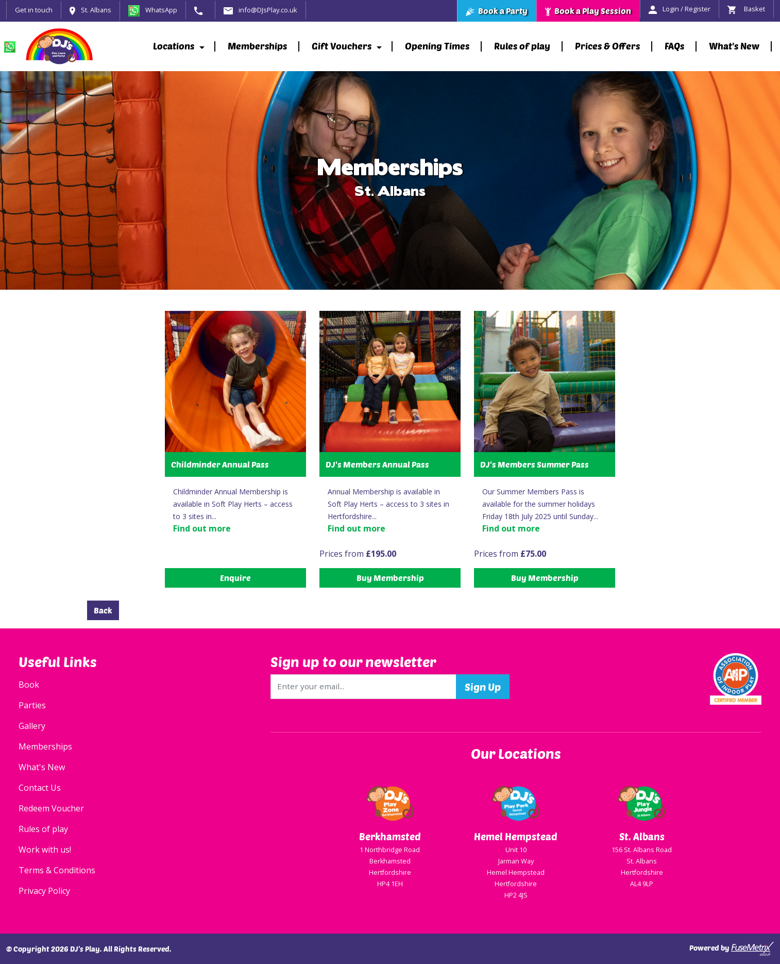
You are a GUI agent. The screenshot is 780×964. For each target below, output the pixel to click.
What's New (734, 46)
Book (29, 684)
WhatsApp (152, 9)
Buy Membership (390, 578)
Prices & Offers (607, 46)
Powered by (731, 949)
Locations (173, 46)
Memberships (257, 46)
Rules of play (522, 46)
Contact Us (40, 787)
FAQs (674, 46)
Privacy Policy (44, 890)
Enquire (235, 578)
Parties (32, 705)
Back (103, 610)
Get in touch (34, 9)
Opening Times (437, 46)
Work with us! (45, 849)
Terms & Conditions (57, 870)
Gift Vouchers (341, 46)
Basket (746, 9)
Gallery (32, 726)
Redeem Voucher (51, 808)
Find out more (202, 528)
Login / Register (679, 9)
